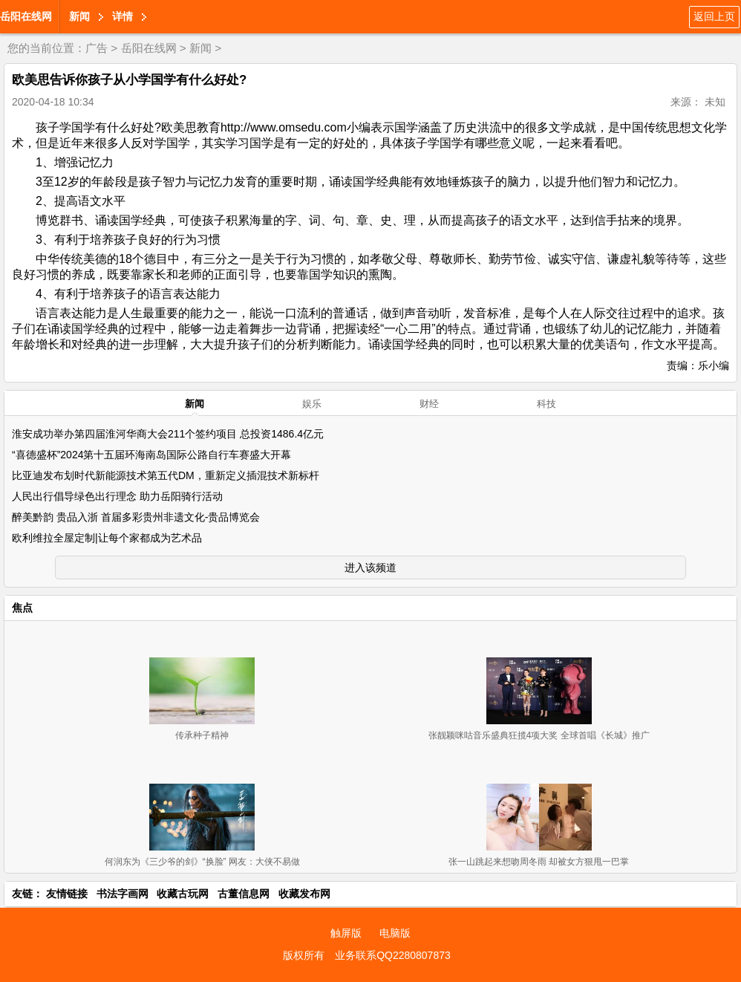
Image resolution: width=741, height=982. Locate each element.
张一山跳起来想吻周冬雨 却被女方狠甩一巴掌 (538, 861)
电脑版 (395, 933)
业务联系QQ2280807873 (393, 955)
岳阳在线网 (26, 16)
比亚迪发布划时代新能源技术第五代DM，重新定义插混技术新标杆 (165, 475)
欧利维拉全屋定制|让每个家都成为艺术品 (107, 538)
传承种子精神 (202, 735)
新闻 (79, 16)
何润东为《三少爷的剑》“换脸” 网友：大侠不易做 (202, 861)
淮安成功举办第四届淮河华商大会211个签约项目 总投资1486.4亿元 (168, 434)
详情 (122, 16)
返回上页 (714, 16)
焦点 (22, 608)
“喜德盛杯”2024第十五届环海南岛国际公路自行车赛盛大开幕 (151, 455)
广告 (96, 48)
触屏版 (346, 933)
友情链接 (67, 894)
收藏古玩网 (183, 894)
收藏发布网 (304, 894)
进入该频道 (370, 567)
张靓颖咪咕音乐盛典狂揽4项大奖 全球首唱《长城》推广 (539, 735)
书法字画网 (122, 894)
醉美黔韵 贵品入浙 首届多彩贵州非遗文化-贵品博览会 (136, 517)
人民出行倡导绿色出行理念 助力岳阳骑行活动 (117, 496)
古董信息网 (244, 894)
